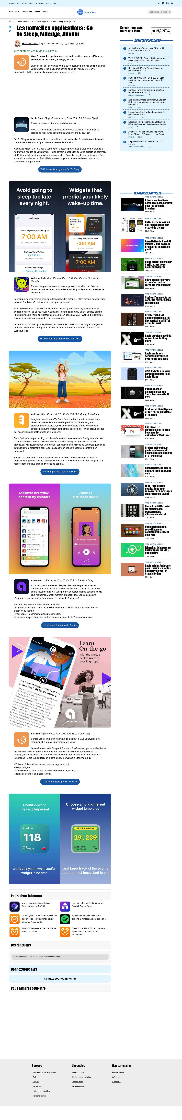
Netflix (53, 51)
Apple (37, 12)
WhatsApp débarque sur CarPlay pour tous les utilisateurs (158, 550)
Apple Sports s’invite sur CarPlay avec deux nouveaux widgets (158, 264)
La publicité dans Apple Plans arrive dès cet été (146, 142)
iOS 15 (43, 51)
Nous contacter (78, 1072)
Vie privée (37, 1087)
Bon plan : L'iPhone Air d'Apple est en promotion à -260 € (145, 69)
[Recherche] (159, 12)
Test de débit (77, 1082)
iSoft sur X (116, 1082)
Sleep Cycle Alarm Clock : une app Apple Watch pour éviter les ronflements (88, 931)
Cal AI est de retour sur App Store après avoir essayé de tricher (157, 225)
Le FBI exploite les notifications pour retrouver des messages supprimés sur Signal (158, 489)
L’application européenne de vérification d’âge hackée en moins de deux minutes (147, 123)
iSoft (34, 1077)
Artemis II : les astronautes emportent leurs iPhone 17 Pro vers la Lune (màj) (146, 133)
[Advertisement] (60, 95)
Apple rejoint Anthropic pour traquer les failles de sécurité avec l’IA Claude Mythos (158, 569)
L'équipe (36, 1082)
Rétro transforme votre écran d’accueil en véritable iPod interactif (158, 282)
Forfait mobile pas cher (81, 1077)
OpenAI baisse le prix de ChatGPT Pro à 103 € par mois (158, 471)
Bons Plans (27, 12)
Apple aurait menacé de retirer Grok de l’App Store (158, 338)
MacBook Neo (22, 3)
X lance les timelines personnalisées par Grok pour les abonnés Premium (159, 204)
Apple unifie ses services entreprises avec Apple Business (156, 356)
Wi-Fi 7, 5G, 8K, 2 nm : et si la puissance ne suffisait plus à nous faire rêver (147, 59)
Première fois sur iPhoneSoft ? (45, 1072)
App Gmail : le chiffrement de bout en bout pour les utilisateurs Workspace (158, 431)
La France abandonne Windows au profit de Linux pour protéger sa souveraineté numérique (147, 102)
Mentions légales (39, 1096)
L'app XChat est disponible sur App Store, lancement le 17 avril (157, 393)
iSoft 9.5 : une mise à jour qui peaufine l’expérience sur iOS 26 (146, 91)
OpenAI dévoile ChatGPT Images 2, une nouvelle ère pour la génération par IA (158, 245)
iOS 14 (35, 51)
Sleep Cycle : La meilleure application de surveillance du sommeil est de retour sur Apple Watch (39, 919)
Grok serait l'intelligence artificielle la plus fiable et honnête (159, 412)
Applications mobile (21, 21)
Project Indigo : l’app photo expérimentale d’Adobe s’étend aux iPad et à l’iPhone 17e (158, 451)
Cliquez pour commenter (60, 978)
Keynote (12, 3)
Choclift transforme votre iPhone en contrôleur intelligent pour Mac (157, 530)
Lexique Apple (78, 1087)
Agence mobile (118, 1072)
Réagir (71, 44)
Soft (90, 12)
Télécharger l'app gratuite (60, 169)
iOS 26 (41, 3)
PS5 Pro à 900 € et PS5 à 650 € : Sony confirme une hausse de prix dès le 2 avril (146, 80)
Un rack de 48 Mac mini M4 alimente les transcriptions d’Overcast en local (157, 510)
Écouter (82, 44)
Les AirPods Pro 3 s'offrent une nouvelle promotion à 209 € (146, 113)
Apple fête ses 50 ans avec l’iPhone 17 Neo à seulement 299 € (146, 49)
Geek (45, 12)
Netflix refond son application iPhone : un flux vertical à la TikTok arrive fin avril (157, 319)
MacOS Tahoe (51, 3)
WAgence (116, 1077)
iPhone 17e (33, 3)
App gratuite (22, 51)
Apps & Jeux (14, 12)
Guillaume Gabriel (30, 44)
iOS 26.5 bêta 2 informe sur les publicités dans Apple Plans (157, 374)
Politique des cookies (41, 1091)
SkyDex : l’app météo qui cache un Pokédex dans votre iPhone (158, 300)
